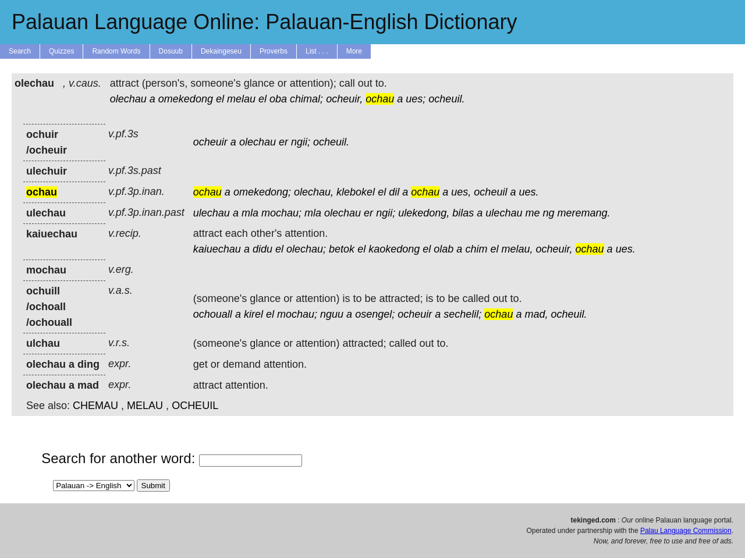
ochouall (212, 314)
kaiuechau (217, 249)
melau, (517, 249)
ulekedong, (423, 213)
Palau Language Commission (686, 531)
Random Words (116, 51)
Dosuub (171, 51)
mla (250, 213)
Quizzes (61, 51)
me (532, 213)
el (220, 99)
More (354, 51)
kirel (253, 314)
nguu (331, 314)
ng (548, 213)
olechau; (306, 249)
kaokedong (394, 249)
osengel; (375, 314)
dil (394, 192)
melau (241, 99)
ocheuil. (446, 99)
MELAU (145, 405)
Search (20, 51)
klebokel (355, 192)
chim (476, 249)
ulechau (211, 213)
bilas (463, 213)
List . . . (317, 51)
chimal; (306, 99)
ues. (528, 192)
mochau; (281, 213)
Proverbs (274, 51)
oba (278, 99)
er (283, 142)
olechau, (314, 192)
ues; (415, 99)
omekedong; (262, 192)
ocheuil (490, 192)
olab (443, 249)
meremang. (584, 213)
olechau (128, 99)
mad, (536, 314)
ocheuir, (344, 99)
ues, (461, 192)
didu (262, 249)
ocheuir (210, 142)
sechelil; (462, 314)
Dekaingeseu (221, 51)
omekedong (185, 99)
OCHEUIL (195, 405)
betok (341, 249)
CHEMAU (95, 405)
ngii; (300, 142)
